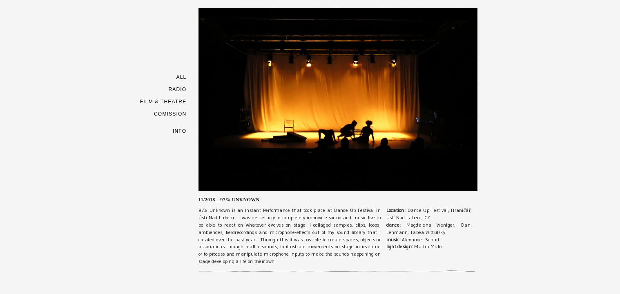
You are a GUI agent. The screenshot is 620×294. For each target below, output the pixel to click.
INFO (179, 131)
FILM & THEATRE (163, 102)
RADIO (177, 89)
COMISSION (170, 114)
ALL (181, 77)
